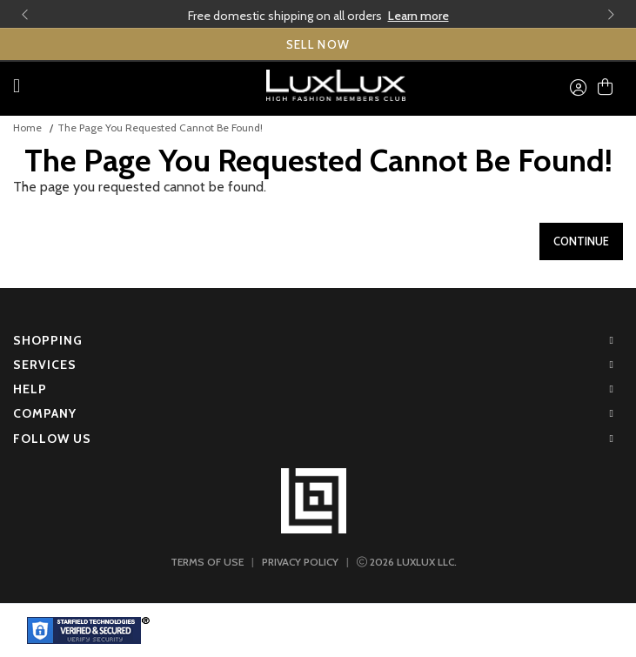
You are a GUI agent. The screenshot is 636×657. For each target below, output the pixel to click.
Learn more (418, 15)
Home (27, 127)
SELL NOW (318, 44)
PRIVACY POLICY (300, 561)
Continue (581, 241)
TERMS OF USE (207, 561)
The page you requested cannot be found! (160, 127)
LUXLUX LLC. (407, 561)
